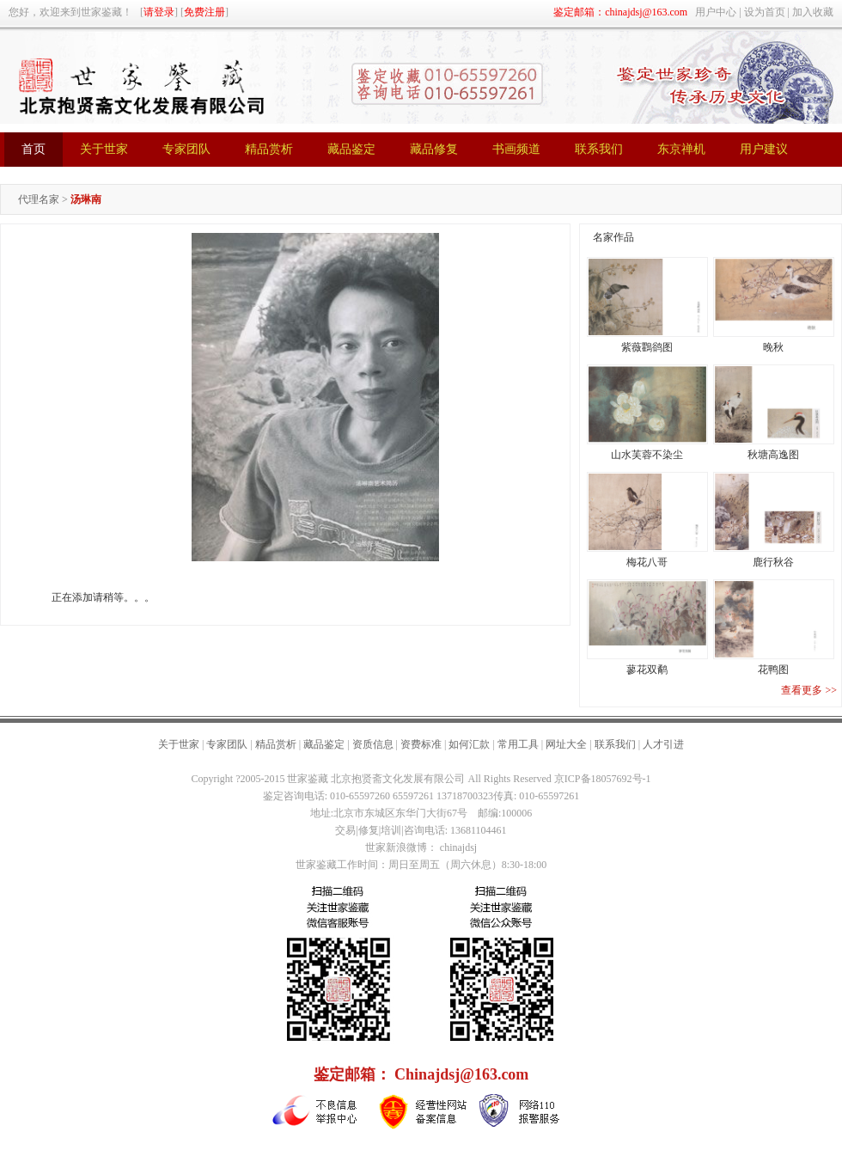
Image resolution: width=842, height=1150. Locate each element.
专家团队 (226, 744)
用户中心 (715, 12)
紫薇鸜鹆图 (647, 347)
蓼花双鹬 (647, 670)
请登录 (158, 12)
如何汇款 (469, 744)
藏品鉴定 (324, 744)
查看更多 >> (809, 690)
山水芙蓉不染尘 (647, 455)
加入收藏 (812, 12)
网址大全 (566, 744)
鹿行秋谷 (773, 562)
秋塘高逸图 (773, 455)
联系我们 (615, 744)
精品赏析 (275, 744)
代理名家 (38, 199)
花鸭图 (773, 670)
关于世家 (178, 744)
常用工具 (518, 744)
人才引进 (663, 744)
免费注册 (204, 12)
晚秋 (773, 347)
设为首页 (764, 12)
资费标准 (421, 744)
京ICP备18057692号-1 (602, 779)
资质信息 (373, 744)
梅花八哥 (647, 562)
